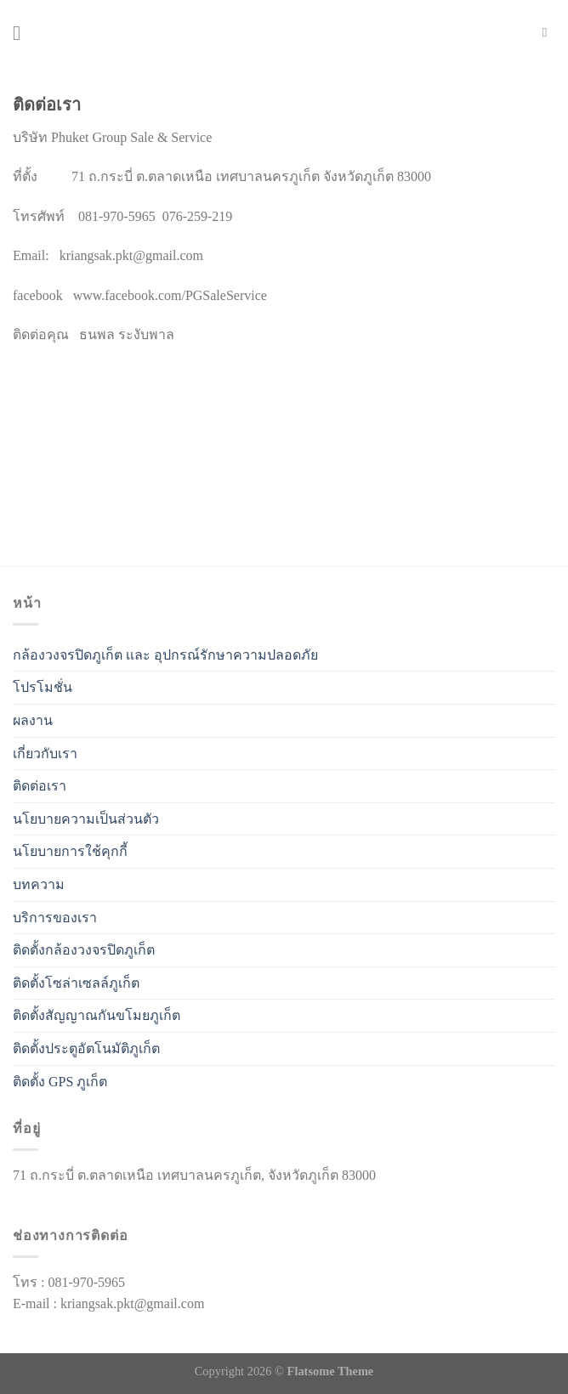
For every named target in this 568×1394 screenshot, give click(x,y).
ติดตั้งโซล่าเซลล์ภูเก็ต (76, 983)
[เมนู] (23, 33)
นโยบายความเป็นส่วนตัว (86, 819)
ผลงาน (33, 720)
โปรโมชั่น (42, 687)
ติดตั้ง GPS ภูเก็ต (60, 1081)
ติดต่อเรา (39, 786)
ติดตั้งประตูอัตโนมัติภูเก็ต (86, 1048)
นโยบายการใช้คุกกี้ (70, 851)
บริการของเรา (55, 917)
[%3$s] (140, 426)
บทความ (39, 884)
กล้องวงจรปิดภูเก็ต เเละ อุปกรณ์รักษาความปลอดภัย (165, 655)
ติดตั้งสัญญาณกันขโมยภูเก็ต (96, 1015)
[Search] (548, 32)
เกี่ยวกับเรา (45, 753)
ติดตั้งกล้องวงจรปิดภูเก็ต (84, 950)
